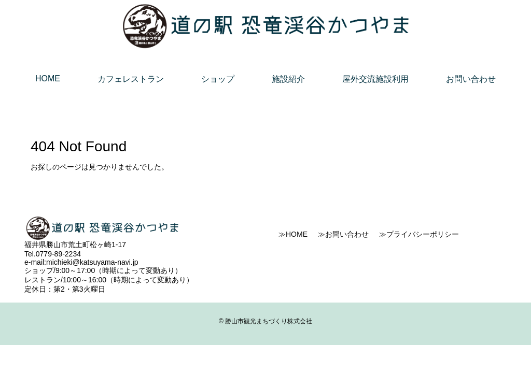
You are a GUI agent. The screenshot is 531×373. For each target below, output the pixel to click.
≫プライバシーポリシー (419, 234)
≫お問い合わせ (343, 234)
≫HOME (293, 234)
